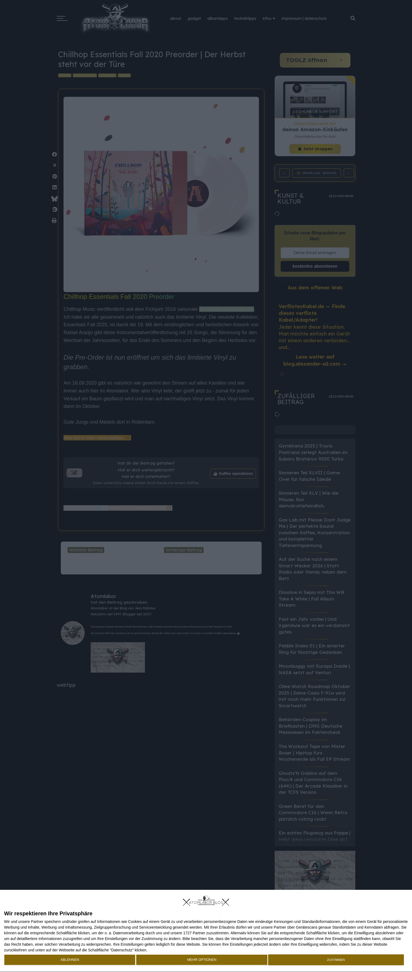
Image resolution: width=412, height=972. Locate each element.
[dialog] (206, 931)
